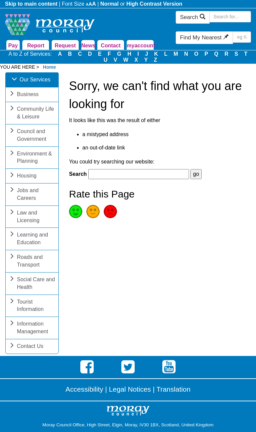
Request (65, 45)
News (88, 45)
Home (49, 67)
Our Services (31, 80)
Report (36, 45)
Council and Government (27, 135)
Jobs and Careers (24, 194)
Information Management (28, 328)
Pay (13, 45)
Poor (110, 211)
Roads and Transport (26, 261)
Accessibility (84, 389)
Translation (173, 389)
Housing (23, 176)
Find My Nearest (204, 37)
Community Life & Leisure (31, 113)
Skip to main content (31, 4)
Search (192, 17)
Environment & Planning (30, 158)
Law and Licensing (24, 217)
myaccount (140, 45)
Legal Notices (130, 389)
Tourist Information (26, 306)
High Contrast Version (154, 4)
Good (75, 211)
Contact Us (26, 347)
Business (24, 95)
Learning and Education (28, 239)
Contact (111, 45)
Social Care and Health (32, 284)
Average (93, 211)
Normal (109, 4)
